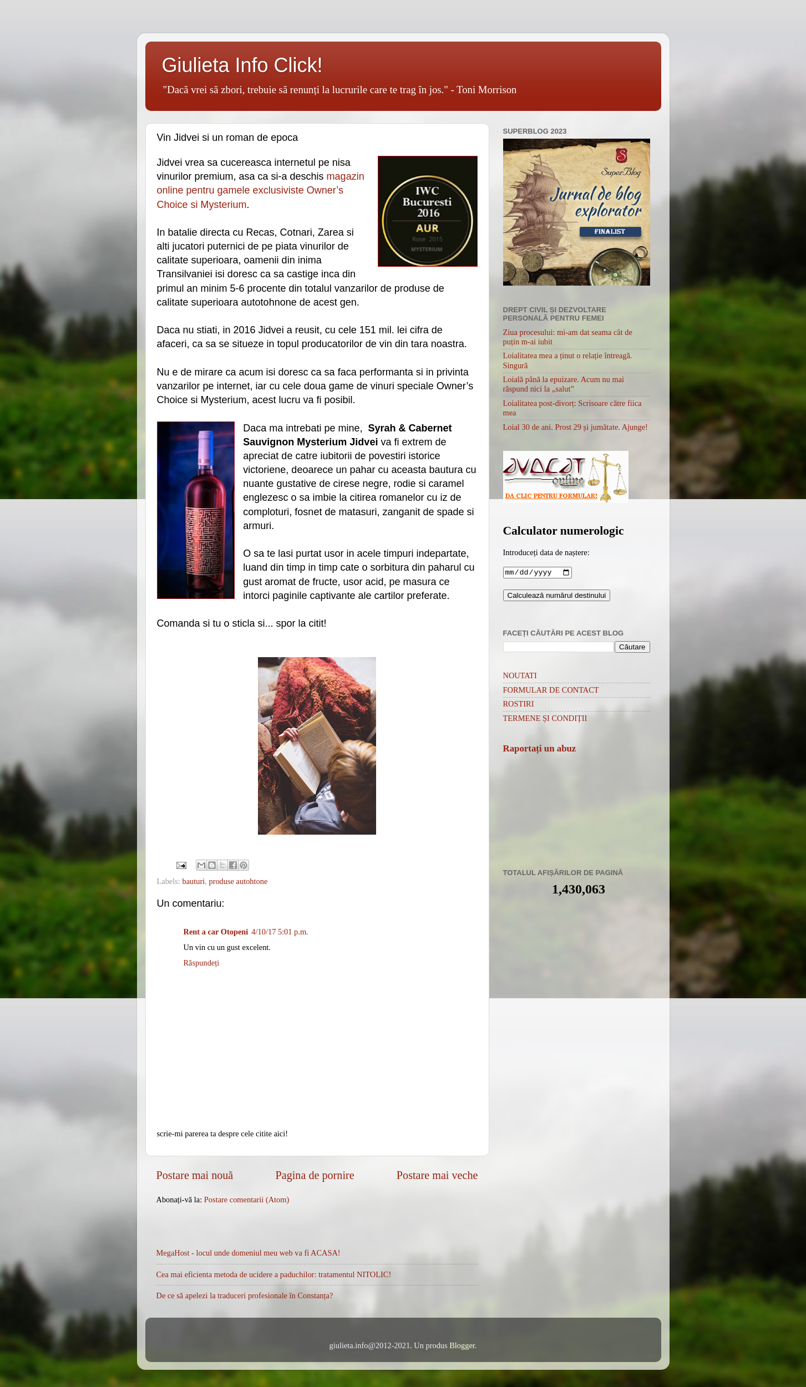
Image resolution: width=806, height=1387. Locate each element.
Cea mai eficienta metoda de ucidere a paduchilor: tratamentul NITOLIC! (274, 1274)
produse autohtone (238, 881)
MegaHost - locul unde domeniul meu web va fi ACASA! (248, 1252)
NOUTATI (520, 676)
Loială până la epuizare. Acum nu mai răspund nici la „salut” (564, 384)
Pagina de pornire (315, 1175)
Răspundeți (202, 962)
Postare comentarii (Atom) (246, 1199)
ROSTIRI (518, 704)
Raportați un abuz (539, 749)
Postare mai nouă (195, 1175)
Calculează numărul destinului (557, 596)
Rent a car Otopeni (216, 931)
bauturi (193, 881)
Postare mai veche (437, 1175)
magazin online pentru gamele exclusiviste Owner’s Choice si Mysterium (260, 190)
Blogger (462, 1345)
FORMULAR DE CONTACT (551, 691)
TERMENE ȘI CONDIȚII (545, 719)
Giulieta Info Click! (242, 65)
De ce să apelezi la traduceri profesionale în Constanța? (244, 1295)
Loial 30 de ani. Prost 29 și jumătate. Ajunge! (575, 427)
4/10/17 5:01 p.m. (279, 931)
